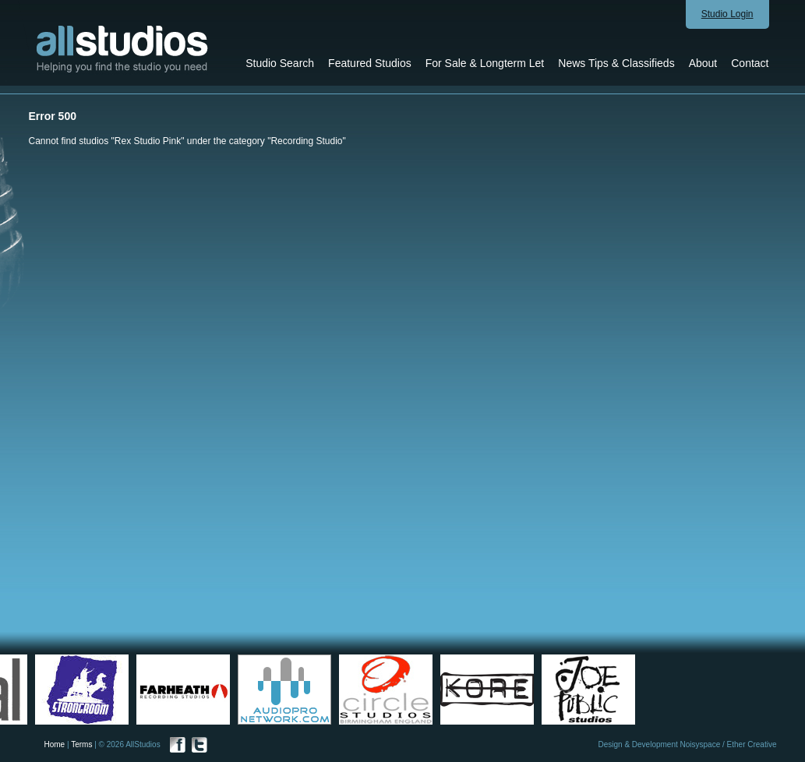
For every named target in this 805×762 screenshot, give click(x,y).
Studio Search (279, 63)
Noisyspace (700, 744)
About (703, 63)
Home (54, 744)
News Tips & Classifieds (616, 63)
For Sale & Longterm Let (485, 63)
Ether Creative (752, 744)
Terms (81, 744)
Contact (749, 63)
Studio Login (727, 14)
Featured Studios (369, 63)
